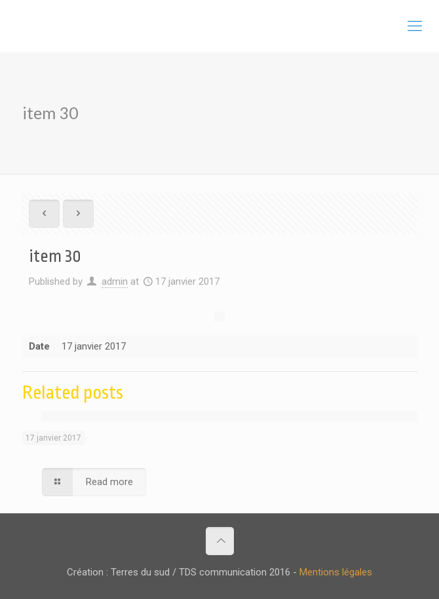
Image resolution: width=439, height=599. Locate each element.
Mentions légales (335, 572)
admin (115, 281)
